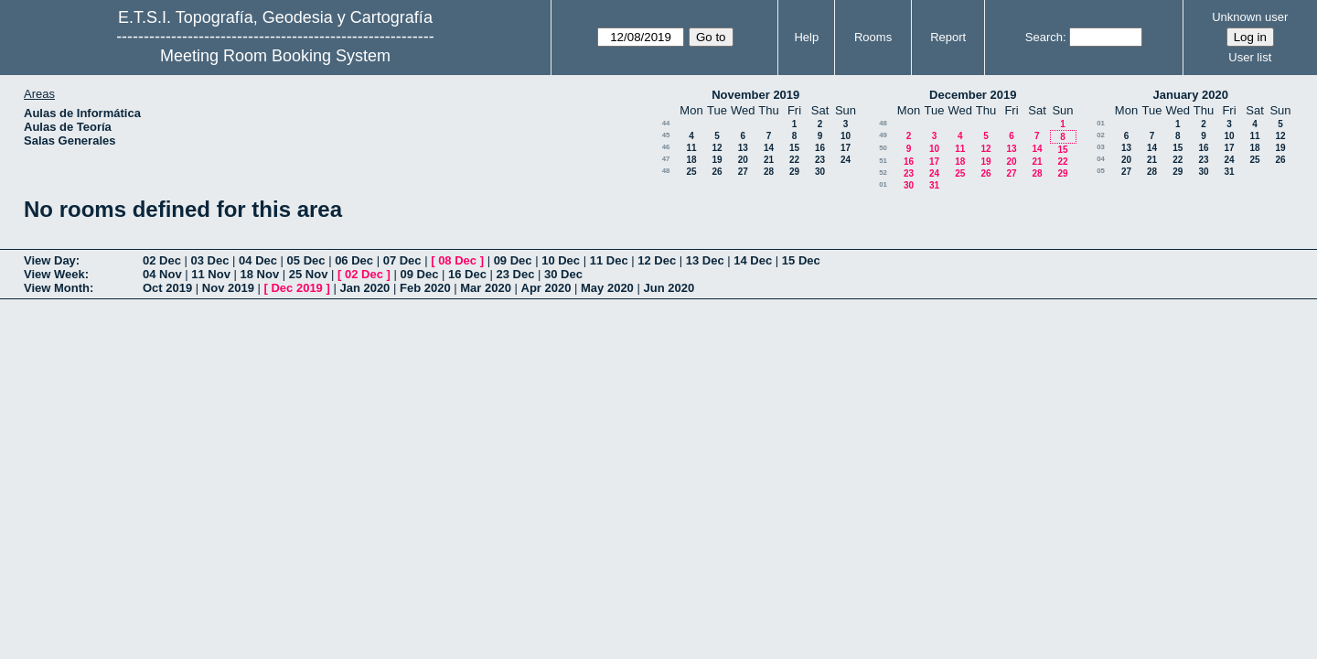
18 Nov (260, 274)
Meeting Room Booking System (275, 56)
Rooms (873, 37)
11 (691, 148)
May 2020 (607, 288)
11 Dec (609, 260)
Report (948, 37)
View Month (57, 288)
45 (666, 135)
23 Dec (516, 274)
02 (1101, 135)
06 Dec (354, 260)
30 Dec (563, 274)
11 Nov (210, 274)
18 (691, 160)
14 (769, 148)
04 (1101, 159)
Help (806, 37)
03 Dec (210, 260)
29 (794, 172)
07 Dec (402, 260)
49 (883, 135)
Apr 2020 (546, 288)
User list (1249, 57)
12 (717, 148)
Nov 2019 (228, 288)
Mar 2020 (485, 288)
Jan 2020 (364, 288)
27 (743, 172)
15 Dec (801, 260)
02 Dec (162, 260)
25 (691, 172)
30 (820, 172)
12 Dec (656, 260)
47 (666, 159)
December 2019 (972, 95)
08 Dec (457, 260)
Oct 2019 (167, 288)
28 (769, 172)
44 (666, 123)
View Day (50, 260)
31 (934, 185)
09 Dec (513, 260)
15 (794, 148)
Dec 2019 (296, 288)
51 (883, 161)
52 (883, 172)
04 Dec (258, 260)
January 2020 (1190, 95)
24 (846, 160)
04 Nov (162, 274)
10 (846, 136)
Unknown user (1250, 17)
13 (743, 148)
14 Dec (752, 260)
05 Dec (306, 260)
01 (883, 184)
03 (1101, 147)
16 (820, 148)
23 (820, 160)
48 (666, 171)
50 (883, 148)
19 (717, 160)
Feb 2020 (425, 288)
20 (743, 160)
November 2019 (755, 95)
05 (1101, 171)
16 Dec (467, 274)
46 (666, 147)
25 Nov (308, 274)
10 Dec (560, 260)
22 (794, 160)
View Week (54, 274)
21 (769, 160)
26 (717, 172)
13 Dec (705, 260)
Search (1044, 37)
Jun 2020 (668, 288)
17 (846, 148)
